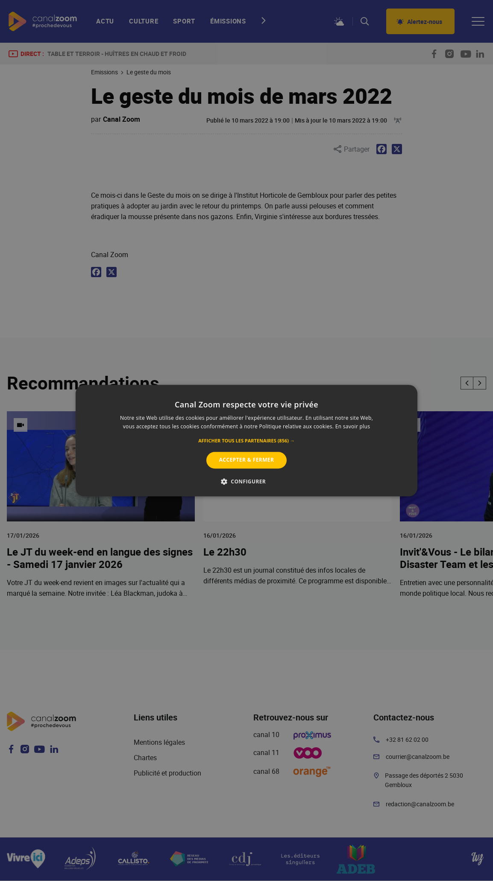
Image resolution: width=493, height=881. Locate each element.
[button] (246, 441)
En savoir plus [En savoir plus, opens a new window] (352, 426)
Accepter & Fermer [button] (246, 460)
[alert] (246, 440)
